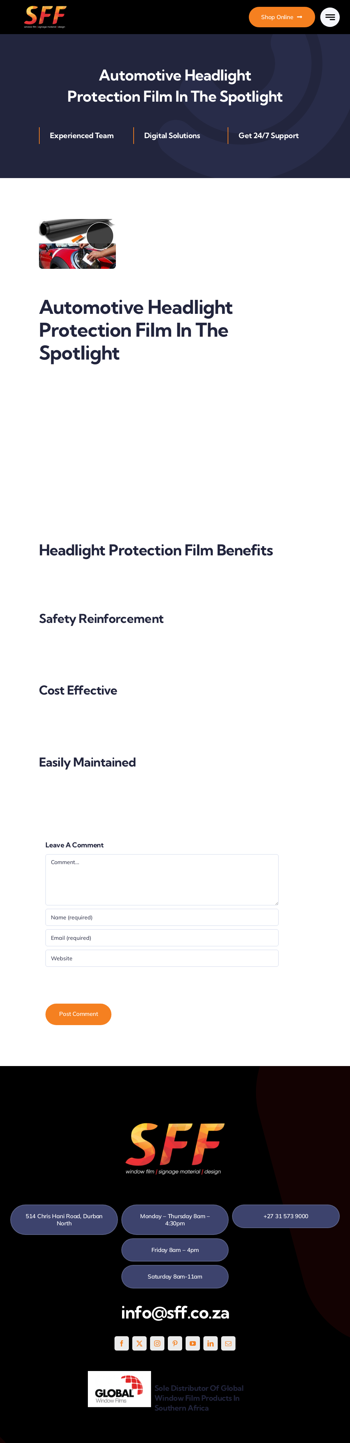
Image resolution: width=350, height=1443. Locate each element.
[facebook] (122, 1343)
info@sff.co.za (175, 1312)
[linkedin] (210, 1343)
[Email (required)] (161, 937)
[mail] (228, 1343)
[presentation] (97, 983)
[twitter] (139, 1343)
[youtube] (193, 1343)
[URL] (161, 958)
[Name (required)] (161, 917)
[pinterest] (175, 1343)
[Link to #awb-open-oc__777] (330, 17)
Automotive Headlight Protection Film (87, 381)
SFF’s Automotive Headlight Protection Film (95, 506)
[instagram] (157, 1343)
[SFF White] (45, 8)
